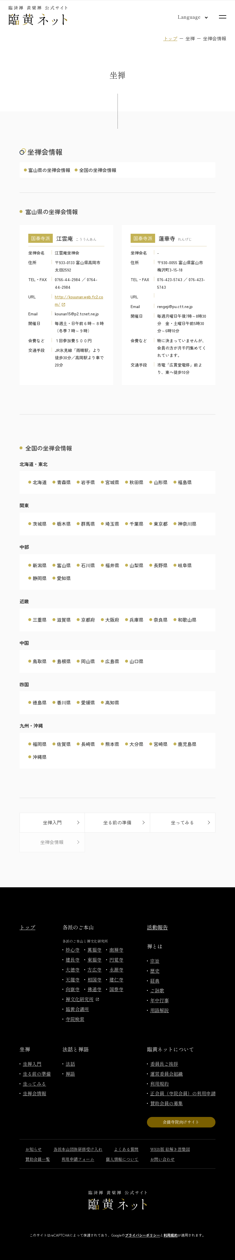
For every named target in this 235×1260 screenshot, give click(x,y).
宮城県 (112, 482)
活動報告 (157, 927)
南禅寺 (116, 949)
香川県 (64, 702)
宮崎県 (161, 743)
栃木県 (64, 523)
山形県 (161, 482)
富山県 (64, 565)
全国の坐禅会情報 (97, 169)
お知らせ (33, 1149)
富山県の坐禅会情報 (49, 169)
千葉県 (136, 523)
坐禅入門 (32, 1063)
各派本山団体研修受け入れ (77, 1149)
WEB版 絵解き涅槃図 (170, 1149)
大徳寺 (73, 969)
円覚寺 (116, 959)
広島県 (112, 661)
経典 (154, 980)
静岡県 (40, 578)
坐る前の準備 (37, 1073)
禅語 (70, 1073)
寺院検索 (75, 1018)
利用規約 (159, 1083)
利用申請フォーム (78, 1159)
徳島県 (40, 702)
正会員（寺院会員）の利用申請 (182, 1093)
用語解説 (159, 1010)
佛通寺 (94, 989)
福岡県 (40, 743)
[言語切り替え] (188, 17)
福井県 (112, 565)
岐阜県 (185, 565)
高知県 (112, 702)
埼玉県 (112, 523)
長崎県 (88, 743)
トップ (170, 38)
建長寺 (73, 959)
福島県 (185, 482)
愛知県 (64, 578)
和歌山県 (187, 619)
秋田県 (136, 482)
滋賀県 (64, 619)
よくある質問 (126, 1149)
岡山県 (88, 661)
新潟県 (40, 565)
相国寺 (94, 979)
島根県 (64, 661)
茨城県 (40, 523)
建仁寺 (116, 979)
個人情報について (122, 1159)
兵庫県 (136, 619)
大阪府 (112, 619)
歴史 (154, 970)
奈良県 (161, 619)
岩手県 (88, 482)
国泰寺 (116, 989)
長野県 (161, 565)
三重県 (40, 619)
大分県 (136, 743)
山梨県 (136, 565)
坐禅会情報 (34, 1093)
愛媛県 (88, 702)
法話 (70, 1063)
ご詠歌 (157, 990)
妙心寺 (73, 949)
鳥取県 (40, 661)
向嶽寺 (73, 989)
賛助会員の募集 (166, 1103)
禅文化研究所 (82, 999)
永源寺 (116, 969)
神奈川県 (187, 523)
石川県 (88, 565)
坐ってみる (34, 1083)
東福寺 (94, 959)
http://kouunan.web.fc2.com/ (79, 300)
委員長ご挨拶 (164, 1063)
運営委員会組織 (166, 1073)
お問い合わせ (162, 1159)
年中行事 (159, 1000)
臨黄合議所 (77, 1009)
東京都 (161, 523)
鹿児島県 (187, 743)
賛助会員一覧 (37, 1159)
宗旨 (154, 960)
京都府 (88, 619)
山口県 (136, 661)
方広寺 (94, 969)
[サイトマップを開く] (222, 16)
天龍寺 (73, 979)
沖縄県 (40, 756)
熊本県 (112, 743)
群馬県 (88, 523)
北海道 (40, 482)
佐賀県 (64, 743)
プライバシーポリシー (142, 1235)
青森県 (64, 482)
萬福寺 (94, 949)
